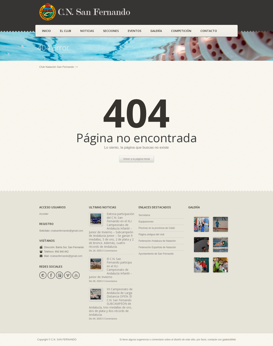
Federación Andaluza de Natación (157, 240)
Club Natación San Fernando (56, 66)
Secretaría (144, 215)
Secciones (111, 31)
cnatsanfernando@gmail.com (67, 230)
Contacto (208, 31)
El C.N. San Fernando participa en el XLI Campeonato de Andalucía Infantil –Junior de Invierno (110, 268)
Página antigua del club (151, 234)
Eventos (134, 31)
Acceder (43, 213)
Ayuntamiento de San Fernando (156, 253)
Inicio (46, 31)
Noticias (87, 31)
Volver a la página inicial (136, 159)
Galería (156, 31)
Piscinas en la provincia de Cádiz (157, 228)
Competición (181, 31)
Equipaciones (146, 221)
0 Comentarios (109, 250)
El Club (65, 31)
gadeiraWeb (229, 339)
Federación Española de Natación (157, 247)
